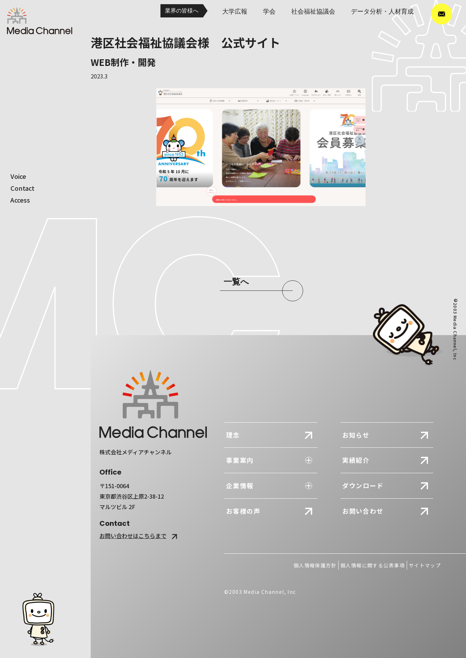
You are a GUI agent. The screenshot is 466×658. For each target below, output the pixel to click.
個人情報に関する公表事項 (372, 565)
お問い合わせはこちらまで (139, 535)
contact (22, 187)
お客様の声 (243, 510)
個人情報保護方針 (315, 565)
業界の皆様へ (181, 11)
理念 (233, 434)
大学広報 (234, 11)
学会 (269, 11)
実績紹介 (356, 459)
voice (18, 176)
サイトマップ (425, 565)
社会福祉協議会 (313, 11)
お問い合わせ (363, 510)
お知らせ (356, 434)
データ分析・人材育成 (382, 11)
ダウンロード (363, 485)
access (20, 199)
